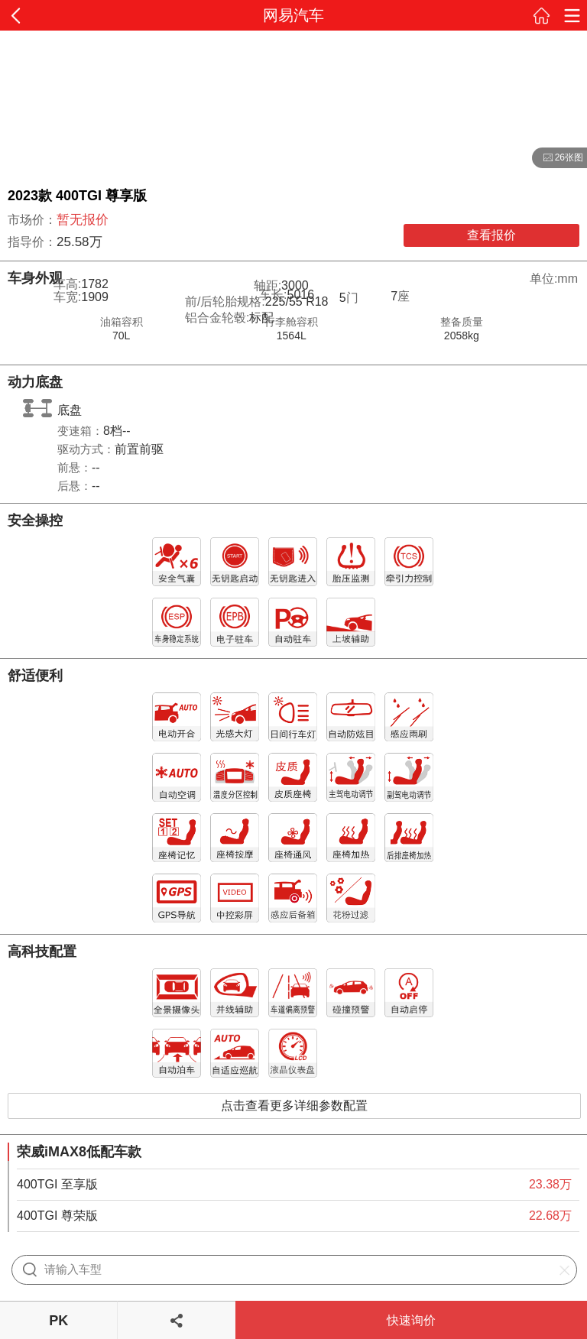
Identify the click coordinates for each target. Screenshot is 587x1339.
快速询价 (411, 1320)
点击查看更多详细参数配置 (294, 1105)
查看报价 (491, 235)
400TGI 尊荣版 (57, 1215)
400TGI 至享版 (57, 1184)
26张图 (557, 158)
